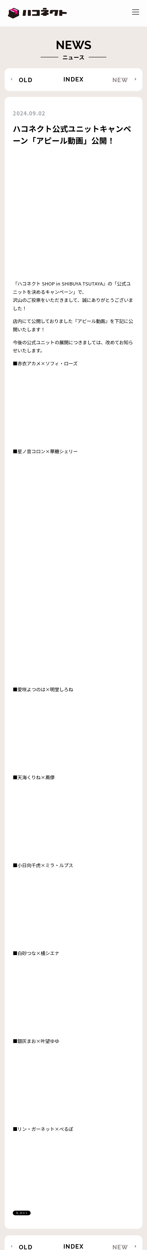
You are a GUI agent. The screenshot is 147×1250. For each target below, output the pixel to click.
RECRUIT (103, 1189)
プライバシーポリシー (40, 1225)
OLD (26, 80)
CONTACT (65, 1189)
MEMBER (52, 1178)
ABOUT (87, 1178)
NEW (120, 80)
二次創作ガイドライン (40, 1213)
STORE (20, 1201)
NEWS (19, 1178)
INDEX (73, 79)
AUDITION (24, 1189)
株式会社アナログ (106, 1225)
